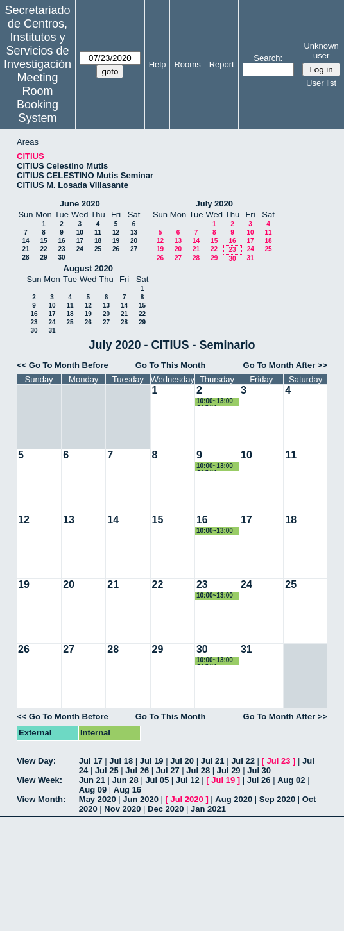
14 (25, 240)
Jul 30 (259, 770)
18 (97, 240)
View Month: (41, 799)
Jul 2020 (186, 799)
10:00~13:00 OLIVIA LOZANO (214, 402)
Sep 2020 (277, 799)
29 (43, 257)
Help (157, 64)
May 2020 (97, 799)
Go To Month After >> (285, 365)
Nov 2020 (122, 809)
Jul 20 (182, 761)
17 (79, 240)
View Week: (39, 780)
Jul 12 (188, 780)
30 (61, 257)
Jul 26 (137, 770)
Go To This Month (170, 365)
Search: (268, 58)
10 (79, 232)
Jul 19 (152, 761)
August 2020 (88, 268)
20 (133, 240)
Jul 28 (198, 770)
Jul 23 (279, 761)
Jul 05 (157, 780)
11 (97, 232)
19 (115, 240)
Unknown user (321, 50)
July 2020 (214, 203)
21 (25, 249)
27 (133, 249)
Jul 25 (107, 770)
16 (61, 240)
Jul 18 (121, 761)
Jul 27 (168, 770)
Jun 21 (92, 780)
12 (115, 232)
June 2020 (80, 203)
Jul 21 (213, 761)
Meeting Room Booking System (37, 97)
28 (25, 257)
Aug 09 (93, 789)
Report (221, 64)
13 (133, 232)
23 (61, 249)
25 (97, 249)
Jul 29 (229, 770)
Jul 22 (243, 761)
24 (79, 249)
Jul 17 (91, 761)
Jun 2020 (141, 799)
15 (43, 240)
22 (43, 249)
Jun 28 (125, 780)
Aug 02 (291, 780)
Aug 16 (127, 789)
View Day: (36, 761)
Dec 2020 (166, 809)
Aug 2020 (233, 799)
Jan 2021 (208, 809)
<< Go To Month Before (62, 365)
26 (115, 249)
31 (250, 258)
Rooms (187, 64)
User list (321, 83)
